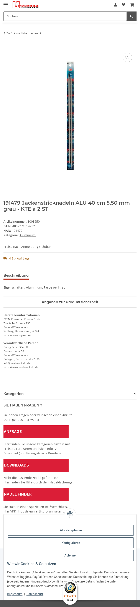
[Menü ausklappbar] (5, 2)
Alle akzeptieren (71, 530)
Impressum (14, 594)
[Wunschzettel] (123, 4)
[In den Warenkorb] (6, 46)
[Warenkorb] (132, 4)
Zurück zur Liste (17, 33)
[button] (115, 4)
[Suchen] (65, 16)
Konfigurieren (71, 543)
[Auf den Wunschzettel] (127, 57)
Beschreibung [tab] (16, 275)
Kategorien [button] (13, 394)
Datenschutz (34, 594)
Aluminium (28, 235)
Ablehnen (70, 555)
